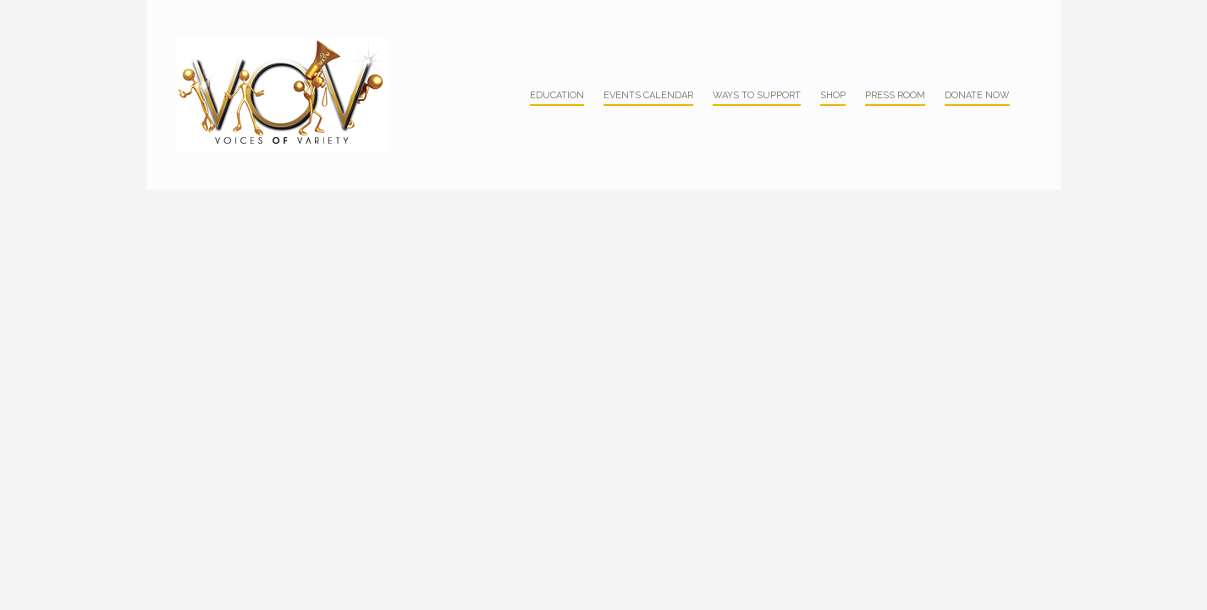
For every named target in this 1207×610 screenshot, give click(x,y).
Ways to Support (757, 95)
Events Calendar (648, 95)
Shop (833, 95)
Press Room (895, 95)
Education (557, 95)
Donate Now (977, 95)
